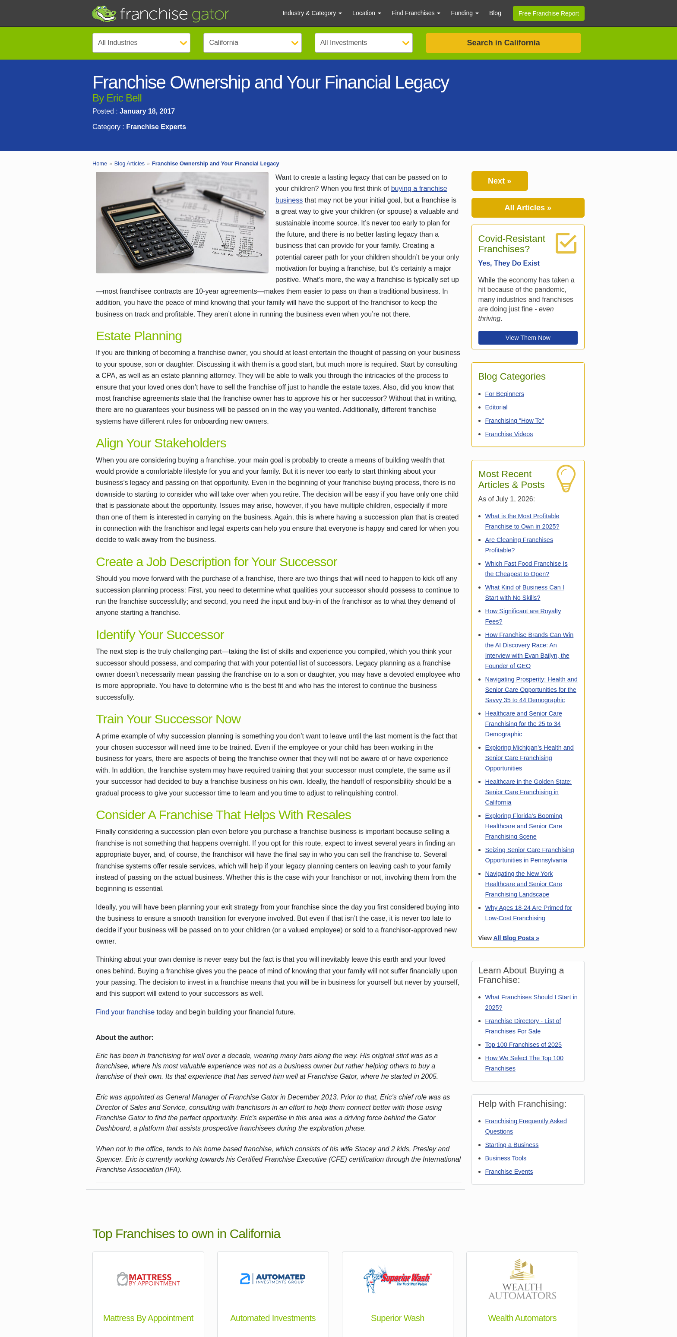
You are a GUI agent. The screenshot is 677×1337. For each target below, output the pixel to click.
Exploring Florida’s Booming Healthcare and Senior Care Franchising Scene (524, 826)
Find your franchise (125, 1012)
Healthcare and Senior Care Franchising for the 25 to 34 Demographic (523, 724)
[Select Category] (141, 43)
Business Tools (506, 1158)
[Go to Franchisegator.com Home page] (181, 13)
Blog (495, 13)
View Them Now (528, 337)
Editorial (496, 407)
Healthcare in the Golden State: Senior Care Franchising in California (528, 792)
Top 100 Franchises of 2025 (523, 1044)
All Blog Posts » (517, 938)
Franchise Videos (509, 434)
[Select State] (252, 43)
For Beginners (504, 393)
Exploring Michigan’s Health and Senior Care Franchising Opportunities (529, 758)
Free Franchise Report (549, 13)
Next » (499, 181)
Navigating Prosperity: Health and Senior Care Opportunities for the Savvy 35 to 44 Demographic (531, 689)
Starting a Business (512, 1144)
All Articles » (528, 207)
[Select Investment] (364, 43)
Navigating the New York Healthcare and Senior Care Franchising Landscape (523, 884)
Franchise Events (509, 1171)
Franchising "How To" (514, 420)
